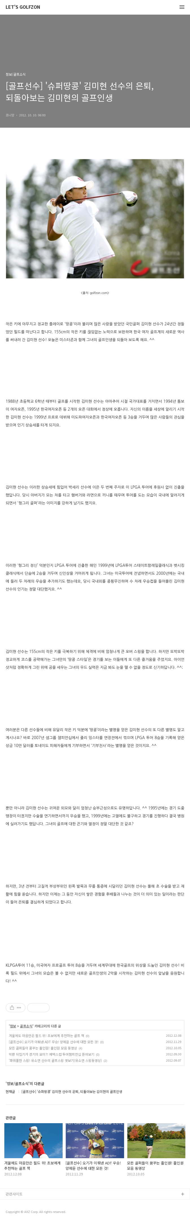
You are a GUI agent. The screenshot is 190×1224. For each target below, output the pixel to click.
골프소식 (26, 1026)
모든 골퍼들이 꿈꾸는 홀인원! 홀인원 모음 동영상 (43, 1048)
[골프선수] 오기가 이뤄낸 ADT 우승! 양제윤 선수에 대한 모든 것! (54, 1041)
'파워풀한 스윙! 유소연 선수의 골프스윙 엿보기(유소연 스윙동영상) (55, 1060)
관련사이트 (14, 1194)
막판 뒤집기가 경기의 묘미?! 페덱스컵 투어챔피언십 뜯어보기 (51, 1054)
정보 (13, 1026)
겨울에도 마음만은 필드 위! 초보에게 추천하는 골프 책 (46, 1035)
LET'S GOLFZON (23, 7)
